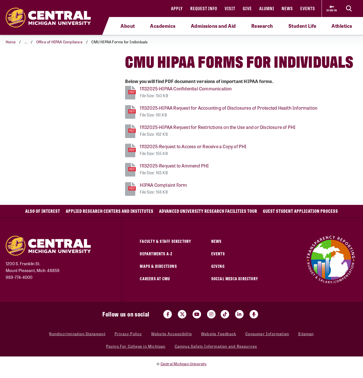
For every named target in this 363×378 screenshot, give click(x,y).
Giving (218, 266)
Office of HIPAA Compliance (59, 41)
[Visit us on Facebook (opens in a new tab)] (167, 314)
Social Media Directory (234, 278)
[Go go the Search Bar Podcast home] (254, 314)
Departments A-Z (156, 253)
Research (262, 25)
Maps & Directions (158, 266)
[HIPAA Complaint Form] (130, 188)
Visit (230, 8)
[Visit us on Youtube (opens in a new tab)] (197, 314)
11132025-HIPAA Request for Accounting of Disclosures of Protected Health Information (228, 108)
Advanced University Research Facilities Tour (208, 211)
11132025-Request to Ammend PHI (174, 165)
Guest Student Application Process (300, 211)
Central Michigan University (183, 363)
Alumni (266, 8)
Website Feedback (218, 333)
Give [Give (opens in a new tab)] (247, 8)
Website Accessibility (171, 333)
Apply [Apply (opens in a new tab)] (177, 8)
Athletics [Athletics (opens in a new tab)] (342, 25)
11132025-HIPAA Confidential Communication (186, 88)
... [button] (25, 41)
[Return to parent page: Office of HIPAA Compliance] (13, 66)
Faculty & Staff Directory (165, 241)
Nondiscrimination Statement (77, 333)
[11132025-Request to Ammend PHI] (130, 169)
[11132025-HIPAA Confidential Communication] (130, 92)
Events (307, 8)
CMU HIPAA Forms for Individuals (44, 66)
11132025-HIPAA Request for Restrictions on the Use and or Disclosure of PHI (218, 127)
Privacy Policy (128, 333)
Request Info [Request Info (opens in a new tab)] (203, 8)
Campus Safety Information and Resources (216, 346)
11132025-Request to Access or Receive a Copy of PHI (193, 146)
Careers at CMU (155, 278)
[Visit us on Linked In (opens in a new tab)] (239, 314)
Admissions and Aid (213, 25)
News (287, 8)
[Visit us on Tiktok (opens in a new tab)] (225, 314)
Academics (163, 25)
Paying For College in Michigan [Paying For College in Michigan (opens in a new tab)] (136, 346)
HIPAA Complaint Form (163, 185)
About (128, 25)
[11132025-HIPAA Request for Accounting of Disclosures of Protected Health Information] (130, 111)
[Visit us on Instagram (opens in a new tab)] (211, 314)
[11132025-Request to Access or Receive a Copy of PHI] (130, 149)
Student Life (302, 25)
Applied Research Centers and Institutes (109, 211)
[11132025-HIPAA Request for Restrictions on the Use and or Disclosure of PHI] (130, 130)
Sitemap (306, 333)
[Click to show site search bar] (348, 8)
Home (11, 41)
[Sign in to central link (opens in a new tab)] (331, 8)
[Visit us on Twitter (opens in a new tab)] (182, 314)
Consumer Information (267, 333)
